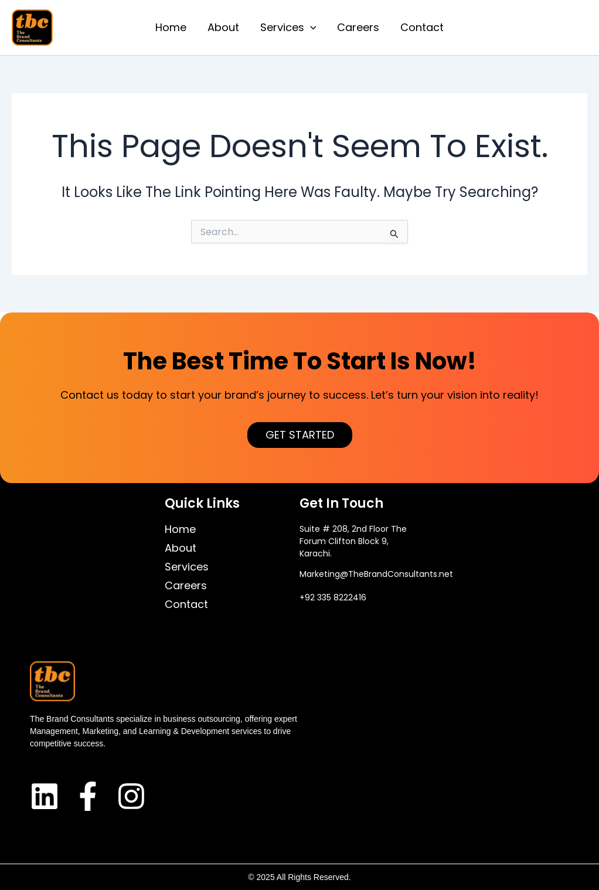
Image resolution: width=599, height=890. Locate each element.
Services (288, 27)
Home (170, 27)
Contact (422, 27)
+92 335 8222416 (333, 597)
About (223, 27)
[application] (310, 27)
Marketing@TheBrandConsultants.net (376, 574)
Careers (358, 27)
